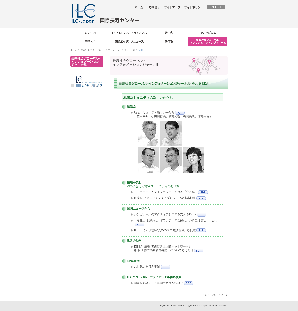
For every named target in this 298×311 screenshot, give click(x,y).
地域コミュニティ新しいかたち (159, 112)
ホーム (73, 50)
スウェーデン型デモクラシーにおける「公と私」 (171, 192)
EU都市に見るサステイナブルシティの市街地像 (170, 198)
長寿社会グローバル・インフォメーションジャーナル (108, 50)
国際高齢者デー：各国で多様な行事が (163, 283)
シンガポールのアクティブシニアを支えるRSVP (170, 214)
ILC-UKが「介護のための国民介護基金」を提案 (170, 230)
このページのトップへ (214, 295)
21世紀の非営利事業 (152, 266)
